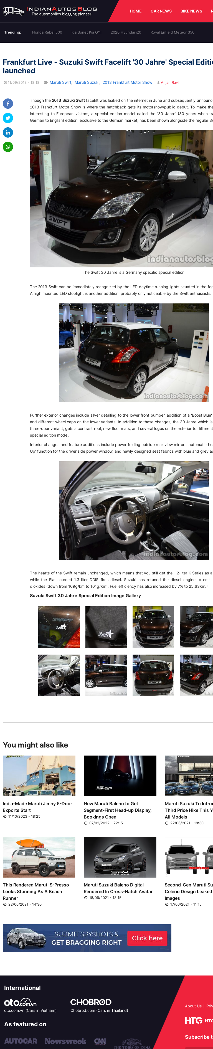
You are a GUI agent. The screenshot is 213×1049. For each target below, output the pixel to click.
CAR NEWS (161, 11)
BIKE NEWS (191, 11)
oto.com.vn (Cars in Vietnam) (30, 1010)
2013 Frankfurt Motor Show (127, 82)
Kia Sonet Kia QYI (86, 32)
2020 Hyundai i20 (126, 32)
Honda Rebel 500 (47, 32)
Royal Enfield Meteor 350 (172, 32)
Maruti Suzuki (87, 82)
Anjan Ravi (167, 82)
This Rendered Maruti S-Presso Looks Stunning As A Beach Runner (36, 891)
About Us (193, 1006)
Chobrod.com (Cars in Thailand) (99, 1010)
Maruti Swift (60, 82)
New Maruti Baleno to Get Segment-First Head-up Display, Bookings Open (118, 810)
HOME (136, 11)
